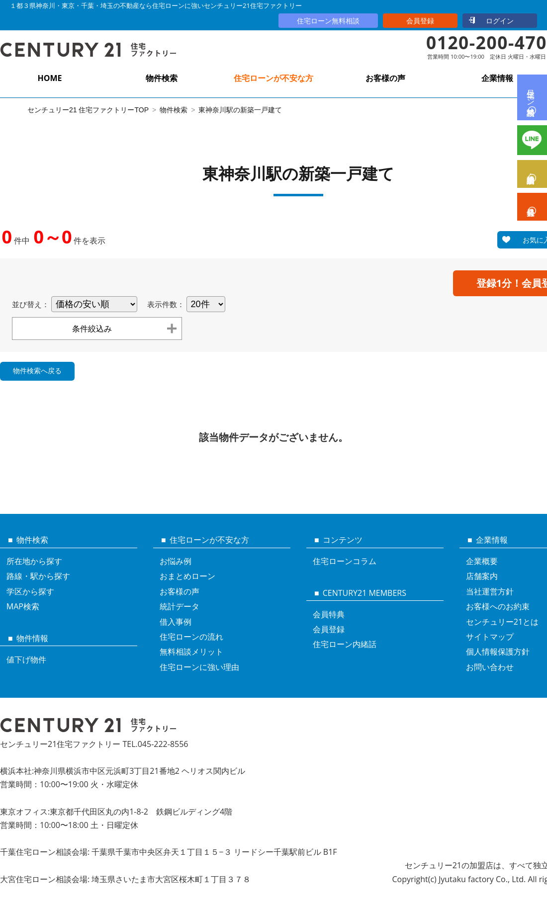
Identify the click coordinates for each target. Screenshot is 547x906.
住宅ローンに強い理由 (199, 666)
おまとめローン (187, 576)
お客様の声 (385, 78)
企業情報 (497, 78)
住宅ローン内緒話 (344, 644)
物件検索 (162, 78)
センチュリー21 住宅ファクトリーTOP (88, 110)
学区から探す (30, 591)
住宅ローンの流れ (191, 636)
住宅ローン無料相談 (328, 20)
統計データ (179, 606)
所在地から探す (34, 561)
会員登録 (420, 20)
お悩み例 (175, 561)
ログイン (500, 20)
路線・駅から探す (38, 576)
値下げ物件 (26, 659)
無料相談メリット (191, 651)
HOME (49, 78)
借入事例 (175, 621)
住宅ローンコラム (344, 561)
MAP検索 (22, 606)
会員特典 (329, 614)
